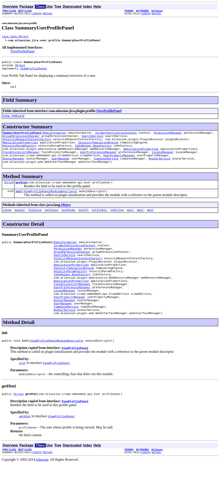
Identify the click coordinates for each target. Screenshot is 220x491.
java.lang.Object (15, 37)
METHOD (47, 13)
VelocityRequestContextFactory (27, 144)
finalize (34, 221)
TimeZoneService (105, 167)
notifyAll (99, 221)
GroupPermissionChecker (21, 140)
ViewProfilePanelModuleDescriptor (50, 202)
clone (7, 221)
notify (83, 221)
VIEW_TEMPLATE (13, 119)
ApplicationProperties (20, 148)
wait (130, 221)
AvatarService (159, 167)
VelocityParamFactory (19, 152)
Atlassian (42, 487)
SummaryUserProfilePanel (22, 136)
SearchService (92, 140)
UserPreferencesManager (98, 160)
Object (20, 67)
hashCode (68, 221)
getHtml (21, 193)
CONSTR (36, 13)
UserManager (60, 167)
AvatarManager (13, 167)
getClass (51, 221)
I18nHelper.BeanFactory (93, 152)
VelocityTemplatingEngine (98, 148)
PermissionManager (168, 136)
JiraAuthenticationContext (116, 136)
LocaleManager (163, 160)
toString (116, 221)
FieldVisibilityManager (21, 160)
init (18, 202)
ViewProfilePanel (22, 52)
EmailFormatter (54, 136)
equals (20, 221)
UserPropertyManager (119, 164)
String (9, 192)
